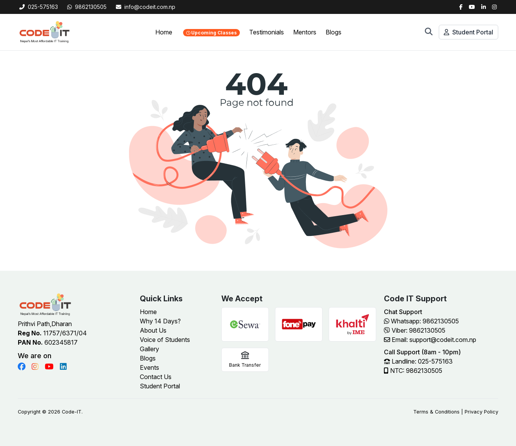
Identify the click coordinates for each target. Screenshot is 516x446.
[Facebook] (461, 7)
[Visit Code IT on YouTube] (49, 366)
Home (163, 32)
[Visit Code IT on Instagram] (35, 366)
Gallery (149, 349)
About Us (153, 330)
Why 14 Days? (160, 321)
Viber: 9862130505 (414, 330)
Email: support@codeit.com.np (430, 339)
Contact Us (155, 377)
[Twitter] (472, 7)
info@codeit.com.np (145, 6)
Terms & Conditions (436, 412)
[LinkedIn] (483, 7)
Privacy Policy (481, 412)
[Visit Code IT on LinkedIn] (63, 366)
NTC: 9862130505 (413, 370)
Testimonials (266, 32)
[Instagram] (494, 7)
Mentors (304, 32)
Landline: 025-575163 (418, 361)
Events (149, 367)
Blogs (333, 32)
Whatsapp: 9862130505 (421, 321)
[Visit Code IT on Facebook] (21, 366)
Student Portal (468, 32)
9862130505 (87, 6)
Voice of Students (165, 339)
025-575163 (38, 6)
